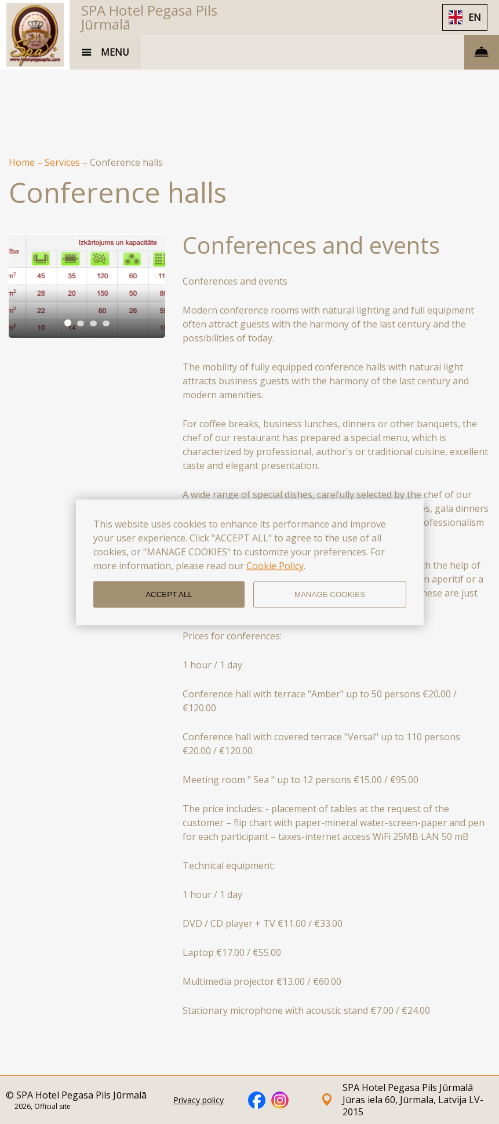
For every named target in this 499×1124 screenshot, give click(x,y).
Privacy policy (198, 1100)
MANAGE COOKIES (329, 594)
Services (63, 162)
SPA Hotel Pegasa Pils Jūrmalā (149, 17)
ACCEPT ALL (168, 594)
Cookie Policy (275, 565)
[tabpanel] (87, 286)
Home (23, 162)
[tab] (67, 322)
